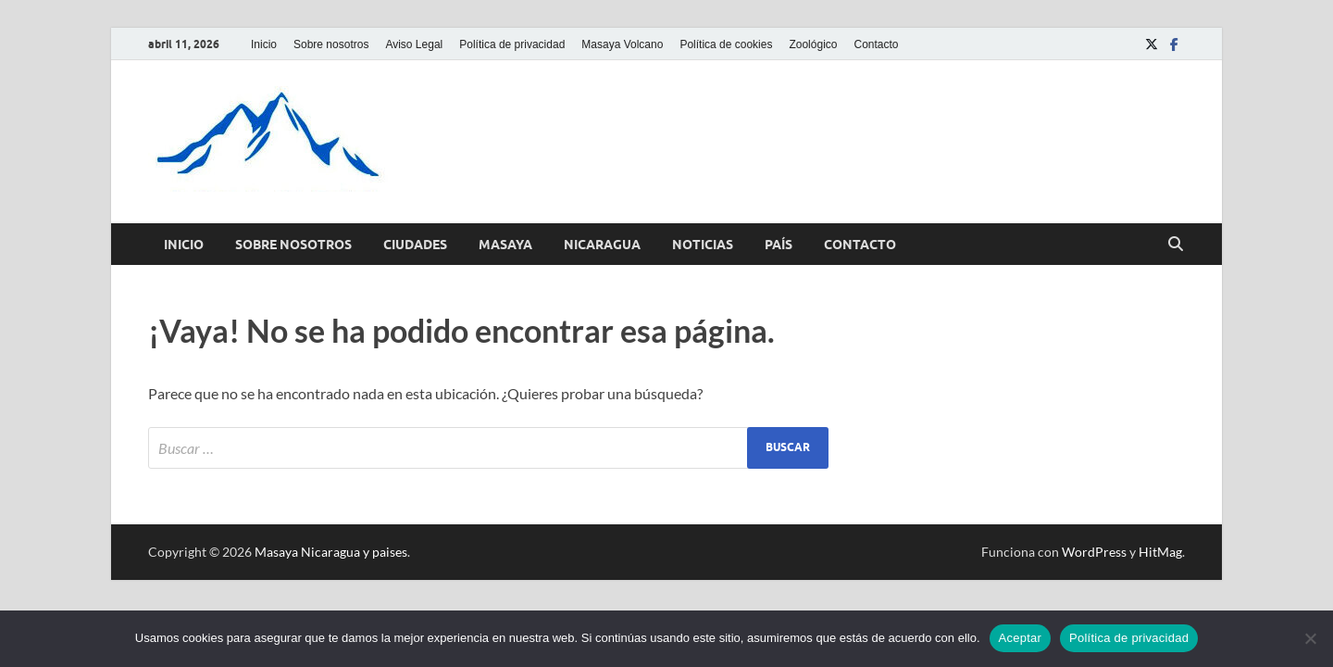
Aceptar (1020, 638)
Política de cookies (725, 44)
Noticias (702, 244)
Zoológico (813, 44)
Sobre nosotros (330, 44)
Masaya (505, 244)
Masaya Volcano (622, 44)
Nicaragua (602, 244)
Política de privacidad (512, 44)
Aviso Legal (413, 44)
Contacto (875, 44)
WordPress (1094, 552)
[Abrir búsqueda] (1176, 244)
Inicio (264, 44)
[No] (1310, 638)
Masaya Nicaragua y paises (331, 552)
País (778, 244)
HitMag (1160, 552)
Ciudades (415, 244)
